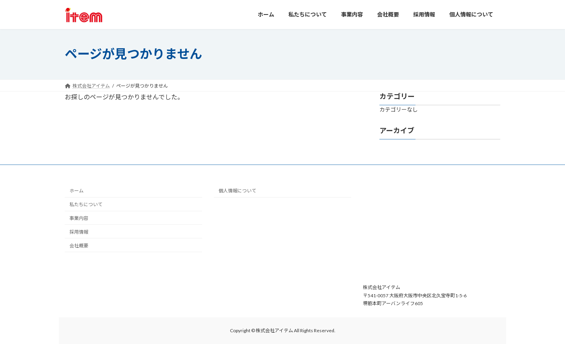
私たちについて (85, 204)
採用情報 (78, 232)
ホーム (76, 191)
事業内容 (78, 218)
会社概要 (78, 245)
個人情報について (237, 191)
